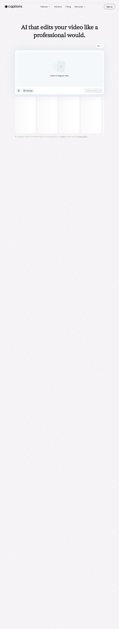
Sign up (109, 7)
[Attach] (18, 91)
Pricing (68, 7)
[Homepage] (13, 6)
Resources (80, 6)
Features (46, 6)
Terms (63, 137)
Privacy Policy (82, 137)
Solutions (58, 7)
